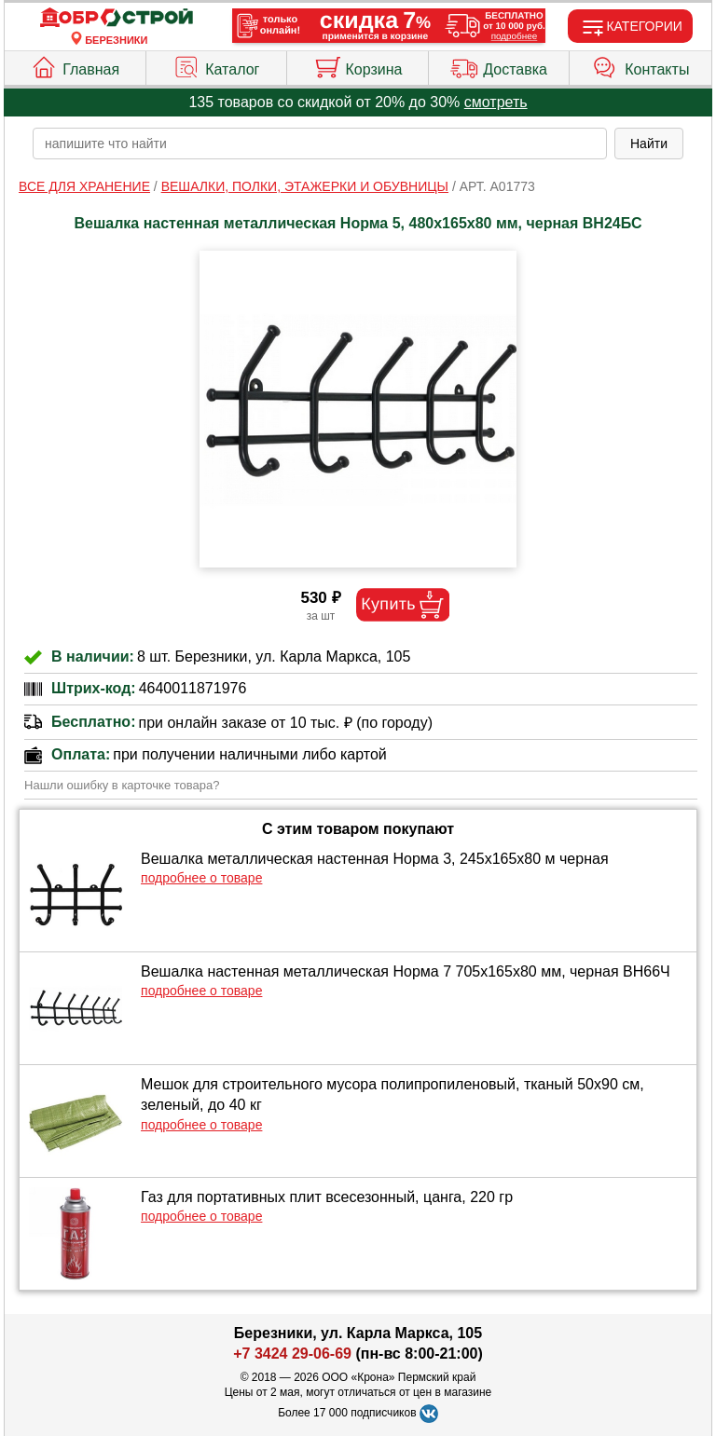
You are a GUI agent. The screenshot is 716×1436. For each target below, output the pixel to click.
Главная (74, 65)
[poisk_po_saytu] (320, 143)
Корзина (358, 65)
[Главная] (116, 18)
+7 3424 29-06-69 (292, 1353)
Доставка (498, 65)
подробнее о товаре (201, 877)
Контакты (640, 65)
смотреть (496, 102)
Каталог (215, 65)
